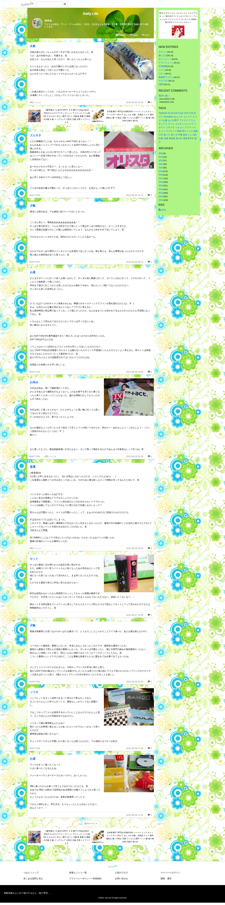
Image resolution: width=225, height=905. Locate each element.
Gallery (120, 35)
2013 (161, 193)
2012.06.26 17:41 (134, 815)
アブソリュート (166, 62)
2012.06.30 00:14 (134, 262)
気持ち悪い (164, 95)
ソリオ (34, 692)
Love (134, 35)
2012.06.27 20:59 (134, 615)
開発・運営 (166, 878)
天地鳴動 (163, 66)
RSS (162, 210)
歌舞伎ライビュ (166, 77)
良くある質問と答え (33, 878)
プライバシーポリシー (80, 878)
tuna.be (112, 866)
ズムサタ (35, 135)
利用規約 (97, 878)
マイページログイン (170, 872)
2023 (161, 157)
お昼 (32, 272)
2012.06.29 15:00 (134, 372)
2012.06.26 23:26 (134, 681)
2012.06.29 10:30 (134, 456)
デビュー (163, 52)
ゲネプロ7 (164, 80)
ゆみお (48, 20)
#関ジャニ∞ (35, 102)
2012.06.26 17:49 (134, 748)
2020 (161, 167)
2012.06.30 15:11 (134, 195)
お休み (34, 382)
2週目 (161, 84)
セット (34, 558)
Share (146, 35)
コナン (162, 73)
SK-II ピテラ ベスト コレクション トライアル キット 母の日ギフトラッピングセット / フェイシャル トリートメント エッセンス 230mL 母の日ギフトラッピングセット (178, 17)
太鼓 (32, 46)
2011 (161, 200)
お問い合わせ (121, 878)
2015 (161, 185)
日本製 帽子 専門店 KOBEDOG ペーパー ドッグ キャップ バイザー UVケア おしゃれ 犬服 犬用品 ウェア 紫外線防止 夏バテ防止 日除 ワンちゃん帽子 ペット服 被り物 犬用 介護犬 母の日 (130, 116)
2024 (161, 153)
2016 (161, 182)
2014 (161, 189)
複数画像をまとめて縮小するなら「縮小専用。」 (28, 893)
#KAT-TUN (34, 195)
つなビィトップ (31, 872)
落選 (32, 466)
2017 (161, 178)
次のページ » (90, 823)
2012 (161, 196)
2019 (161, 171)
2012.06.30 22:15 (134, 102)
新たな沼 (163, 55)
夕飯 (32, 205)
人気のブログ (121, 872)
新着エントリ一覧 (78, 872)
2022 (161, 160)
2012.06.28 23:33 (134, 548)
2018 (161, 175)
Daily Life (90, 14)
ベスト (162, 70)
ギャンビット (165, 59)
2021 (161, 164)
